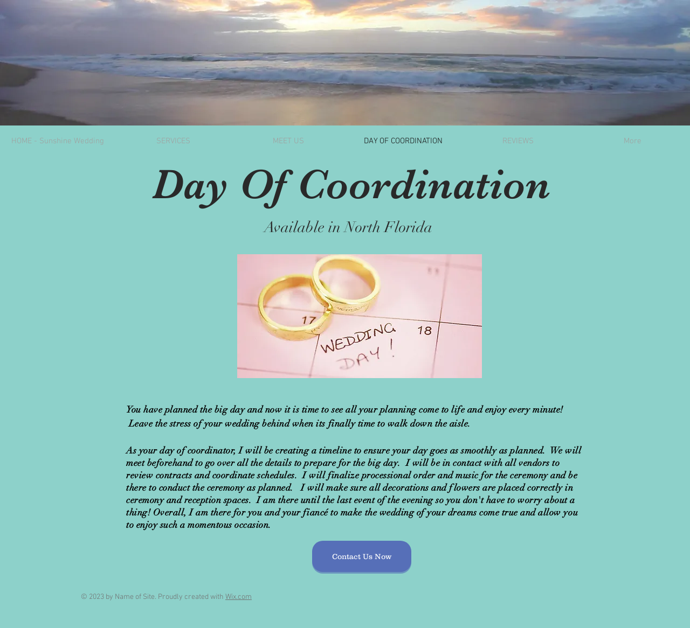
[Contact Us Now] (361, 556)
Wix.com (238, 597)
